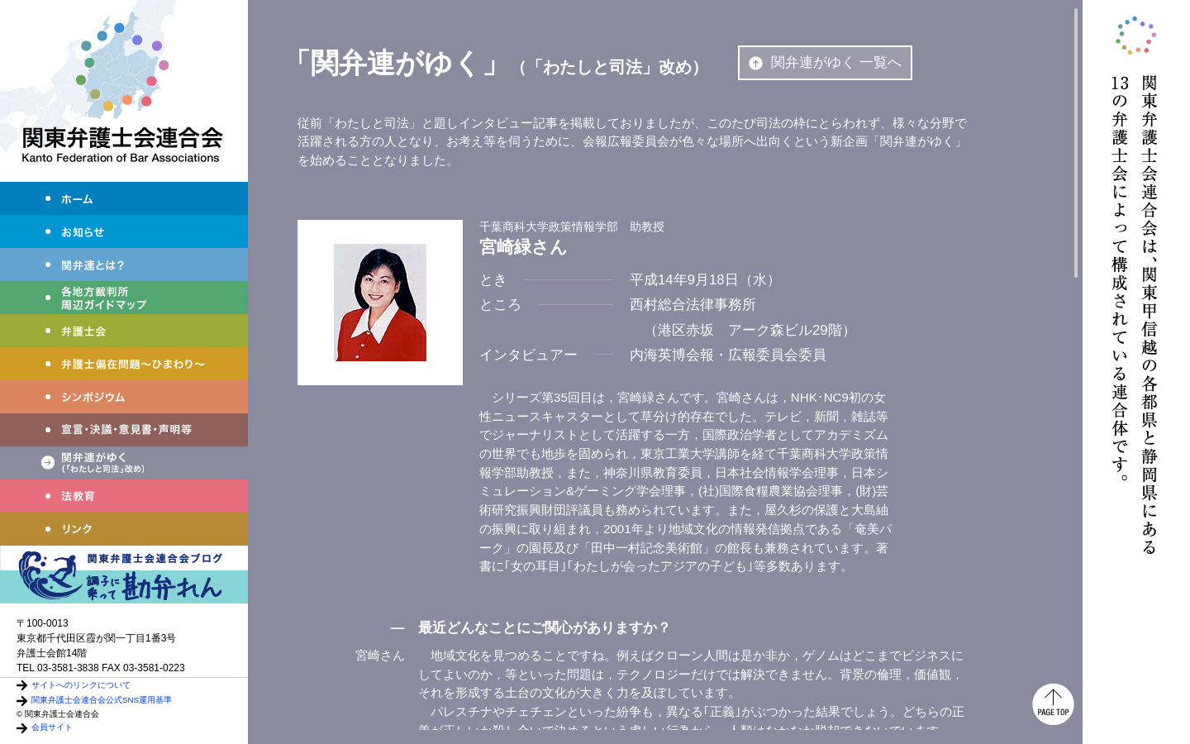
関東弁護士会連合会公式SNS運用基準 (101, 699)
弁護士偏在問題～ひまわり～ (124, 363)
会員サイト (52, 727)
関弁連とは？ (124, 264)
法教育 (124, 496)
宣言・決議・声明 (124, 429)
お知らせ (124, 231)
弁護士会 (124, 330)
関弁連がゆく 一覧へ (825, 62)
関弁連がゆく (124, 462)
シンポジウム (124, 396)
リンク (124, 529)
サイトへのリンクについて (81, 684)
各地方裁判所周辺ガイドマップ (124, 297)
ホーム (124, 198)
